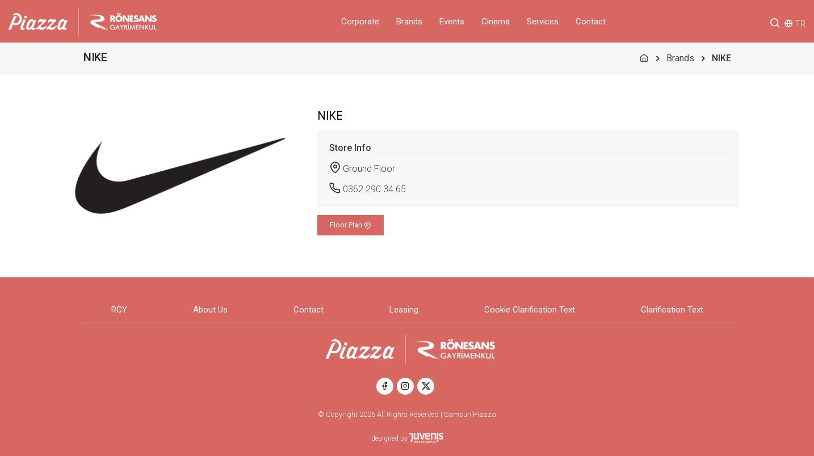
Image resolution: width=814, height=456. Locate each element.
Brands (409, 21)
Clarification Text (672, 310)
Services (543, 21)
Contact (591, 21)
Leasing (403, 310)
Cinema (495, 21)
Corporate (360, 21)
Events (451, 21)
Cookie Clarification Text (529, 310)
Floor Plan (350, 225)
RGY (119, 310)
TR (800, 24)
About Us (210, 310)
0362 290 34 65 (374, 189)
